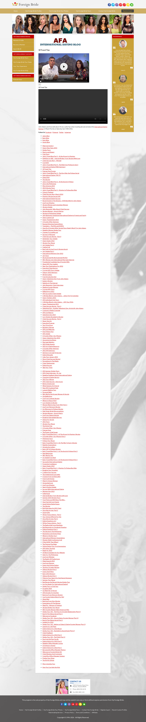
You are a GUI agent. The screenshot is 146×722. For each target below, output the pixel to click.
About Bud (45, 599)
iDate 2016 (45, 177)
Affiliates (95, 712)
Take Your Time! (47, 367)
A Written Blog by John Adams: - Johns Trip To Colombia (60, 296)
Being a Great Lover (48, 384)
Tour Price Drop (47, 325)
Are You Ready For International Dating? (55, 584)
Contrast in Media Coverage (51, 310)
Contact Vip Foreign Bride (107, 11)
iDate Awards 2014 (48, 561)
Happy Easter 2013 (48, 466)
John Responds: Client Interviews (52, 285)
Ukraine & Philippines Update (51, 213)
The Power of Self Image (50, 432)
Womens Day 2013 (48, 491)
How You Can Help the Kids (51, 667)
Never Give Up (47, 321)
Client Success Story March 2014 (52, 194)
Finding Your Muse (48, 658)
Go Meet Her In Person (49, 590)
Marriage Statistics (48, 342)
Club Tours (45, 154)
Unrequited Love (47, 483)
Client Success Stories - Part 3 (51, 306)
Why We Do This (47, 455)
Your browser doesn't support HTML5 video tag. (73, 106)
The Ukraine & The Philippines (51, 531)
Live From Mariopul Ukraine (51, 407)
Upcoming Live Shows (49, 340)
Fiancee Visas (17, 79)
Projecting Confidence (49, 464)
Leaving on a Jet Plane (49, 626)
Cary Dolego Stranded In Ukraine (52, 317)
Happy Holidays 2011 (49, 298)
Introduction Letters (48, 447)
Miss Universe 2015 (48, 186)
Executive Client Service (50, 268)
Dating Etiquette (47, 355)
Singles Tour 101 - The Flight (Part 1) (53, 637)
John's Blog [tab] (45, 136)
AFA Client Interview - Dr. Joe (51, 373)
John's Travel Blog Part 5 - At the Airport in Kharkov (58, 156)
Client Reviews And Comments (52, 654)
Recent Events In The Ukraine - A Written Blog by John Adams (61, 201)
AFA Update (46, 334)
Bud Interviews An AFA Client (51, 508)
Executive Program (48, 323)
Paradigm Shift (47, 588)
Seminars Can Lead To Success (51, 353)
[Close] (39, 84)
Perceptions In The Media (50, 361)
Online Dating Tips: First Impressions (54, 546)
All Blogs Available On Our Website (53, 552)
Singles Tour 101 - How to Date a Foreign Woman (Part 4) (60, 618)
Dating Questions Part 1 (50, 529)
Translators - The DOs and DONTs (53, 226)
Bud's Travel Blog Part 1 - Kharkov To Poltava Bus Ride (59, 468)
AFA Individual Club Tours (50, 300)
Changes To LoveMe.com (50, 232)
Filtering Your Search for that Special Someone (57, 578)
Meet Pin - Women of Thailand (52, 605)
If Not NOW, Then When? (50, 542)
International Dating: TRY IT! (51, 175)
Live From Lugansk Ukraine (50, 398)
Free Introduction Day (49, 277)
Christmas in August (48, 645)
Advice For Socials (48, 419)
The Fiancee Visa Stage (49, 544)
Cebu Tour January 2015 (50, 357)
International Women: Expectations (53, 538)
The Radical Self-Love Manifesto (52, 525)
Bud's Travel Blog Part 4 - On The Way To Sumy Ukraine (59, 443)
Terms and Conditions (83, 712)
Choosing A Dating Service (50, 377)
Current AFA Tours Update (50, 270)
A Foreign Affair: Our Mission (51, 336)
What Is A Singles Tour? (49, 536)
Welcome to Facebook (49, 616)
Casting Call (46, 247)
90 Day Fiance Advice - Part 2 (51, 514)
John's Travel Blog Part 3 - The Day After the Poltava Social (60, 173)
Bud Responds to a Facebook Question (54, 527)
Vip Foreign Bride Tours (83, 11)
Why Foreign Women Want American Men (55, 610)
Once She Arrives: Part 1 (50, 519)
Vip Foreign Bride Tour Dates (22, 62)
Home (16, 11)
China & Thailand (47, 192)
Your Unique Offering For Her (51, 517)
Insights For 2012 (47, 622)
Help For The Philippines (50, 555)
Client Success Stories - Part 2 (51, 319)
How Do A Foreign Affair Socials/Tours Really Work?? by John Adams (64, 228)
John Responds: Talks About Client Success (55, 209)
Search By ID (17, 49)
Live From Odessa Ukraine (50, 415)
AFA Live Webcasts (48, 329)
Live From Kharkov (48, 203)
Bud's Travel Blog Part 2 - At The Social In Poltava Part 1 (59, 460)
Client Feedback (47, 633)
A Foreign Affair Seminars (50, 222)
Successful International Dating (52, 462)
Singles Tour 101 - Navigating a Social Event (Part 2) (58, 631)
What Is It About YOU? (49, 400)
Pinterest (55, 132)
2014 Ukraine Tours (48, 188)
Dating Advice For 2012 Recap (52, 629)
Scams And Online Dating (50, 565)
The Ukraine (46, 179)
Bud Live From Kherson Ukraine (52, 595)
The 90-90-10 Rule (48, 660)
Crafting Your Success (49, 472)
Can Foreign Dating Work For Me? (53, 597)
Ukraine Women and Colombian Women (55, 205)
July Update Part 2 (48, 245)
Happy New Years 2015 (49, 148)
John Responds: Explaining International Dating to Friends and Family (64, 215)
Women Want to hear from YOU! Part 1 (54, 405)
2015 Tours (46, 422)
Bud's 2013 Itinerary (48, 574)
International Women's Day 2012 (52, 253)
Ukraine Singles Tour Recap (51, 607)
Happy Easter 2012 (48, 241)
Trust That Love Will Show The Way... (53, 500)
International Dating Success (51, 198)
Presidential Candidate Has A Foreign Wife (55, 262)
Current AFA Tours (48, 289)
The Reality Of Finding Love (51, 559)
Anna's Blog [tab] (46, 142)
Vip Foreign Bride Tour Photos (58, 11)
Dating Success (47, 365)
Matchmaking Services (56, 712)
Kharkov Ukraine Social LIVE (51, 196)
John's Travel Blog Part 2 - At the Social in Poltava (57, 182)
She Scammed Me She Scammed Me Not (54, 258)
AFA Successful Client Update (51, 293)
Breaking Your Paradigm (50, 470)
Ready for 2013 (47, 550)
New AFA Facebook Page (50, 388)
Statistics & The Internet (49, 283)
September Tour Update (49, 239)
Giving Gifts (46, 512)
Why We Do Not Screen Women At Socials (55, 394)
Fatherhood (46, 493)
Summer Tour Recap (48, 580)
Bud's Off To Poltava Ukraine (51, 449)
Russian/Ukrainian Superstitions (52, 224)
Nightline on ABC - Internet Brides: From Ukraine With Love (61, 158)
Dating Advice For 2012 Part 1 (52, 647)
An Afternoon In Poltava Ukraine (52, 409)
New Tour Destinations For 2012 (52, 266)
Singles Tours (46, 150)
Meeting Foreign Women (50, 287)
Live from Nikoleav (48, 557)
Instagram (68, 132)
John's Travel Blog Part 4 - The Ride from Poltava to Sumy (60, 165)
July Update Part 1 (48, 251)
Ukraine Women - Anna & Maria (52, 413)
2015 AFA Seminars (48, 350)
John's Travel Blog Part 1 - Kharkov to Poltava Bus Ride (59, 190)
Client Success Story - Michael (51, 160)
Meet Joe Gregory (48, 146)
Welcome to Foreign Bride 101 (52, 652)
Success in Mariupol (48, 234)
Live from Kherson (48, 563)
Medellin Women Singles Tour (51, 230)
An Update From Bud (49, 457)
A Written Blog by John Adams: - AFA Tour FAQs (57, 302)
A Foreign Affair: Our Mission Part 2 (53, 436)
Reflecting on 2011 (48, 291)
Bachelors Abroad (48, 327)
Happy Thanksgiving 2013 (50, 220)
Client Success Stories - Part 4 (51, 236)
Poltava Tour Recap (48, 441)
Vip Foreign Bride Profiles (33, 11)
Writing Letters (47, 274)
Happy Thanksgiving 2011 (50, 304)
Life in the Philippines (49, 184)
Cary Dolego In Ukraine (49, 403)
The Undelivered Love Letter (51, 474)
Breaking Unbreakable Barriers (52, 417)
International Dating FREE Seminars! (53, 167)
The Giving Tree (47, 426)
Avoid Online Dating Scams (51, 504)
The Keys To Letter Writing (50, 567)
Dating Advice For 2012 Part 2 (52, 641)
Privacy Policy (69, 712)
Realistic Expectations (49, 445)
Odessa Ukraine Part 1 (49, 576)
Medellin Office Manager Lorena (52, 643)
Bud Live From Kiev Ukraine (51, 601)
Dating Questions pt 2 (49, 521)
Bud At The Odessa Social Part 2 (52, 620)
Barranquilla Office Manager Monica (53, 650)
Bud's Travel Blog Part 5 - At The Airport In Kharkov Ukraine (61, 434)
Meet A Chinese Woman (50, 481)
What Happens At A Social (50, 386)
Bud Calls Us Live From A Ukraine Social (55, 249)
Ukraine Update (47, 207)
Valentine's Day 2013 (49, 315)
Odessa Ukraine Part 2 (49, 569)
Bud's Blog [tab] (45, 138)
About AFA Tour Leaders (50, 264)
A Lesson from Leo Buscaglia (51, 476)
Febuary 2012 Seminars (49, 272)
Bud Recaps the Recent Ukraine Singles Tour (56, 582)
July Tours (45, 255)
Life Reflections (47, 396)
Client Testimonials (48, 363)
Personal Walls (47, 392)
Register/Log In (127, 11)
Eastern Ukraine (47, 281)
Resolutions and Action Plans (51, 533)
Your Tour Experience (20, 66)
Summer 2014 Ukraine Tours (51, 498)
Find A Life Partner (48, 479)
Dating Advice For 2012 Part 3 (52, 635)
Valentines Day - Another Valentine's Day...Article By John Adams (62, 308)
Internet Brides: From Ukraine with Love (55, 495)
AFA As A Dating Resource (50, 346)
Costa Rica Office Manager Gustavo (53, 656)
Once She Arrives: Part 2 (50, 510)
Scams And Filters (48, 571)
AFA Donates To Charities (50, 593)
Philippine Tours (47, 438)
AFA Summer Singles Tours (50, 371)
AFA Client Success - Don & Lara (52, 381)
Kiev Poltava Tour (48, 331)
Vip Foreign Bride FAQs (20, 70)
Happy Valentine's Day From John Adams (55, 279)
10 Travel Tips (46, 169)
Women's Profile (18, 40)
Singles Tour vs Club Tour (50, 586)
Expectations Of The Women (51, 603)
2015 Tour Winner (48, 379)
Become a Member (19, 44)
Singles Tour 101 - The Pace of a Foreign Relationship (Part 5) (61, 612)
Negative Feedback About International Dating (57, 375)
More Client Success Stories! (51, 359)
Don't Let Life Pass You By (50, 639)
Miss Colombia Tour (48, 664)
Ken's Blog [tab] (45, 140)
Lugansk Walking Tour (49, 390)
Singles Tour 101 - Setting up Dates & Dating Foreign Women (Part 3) (63, 624)
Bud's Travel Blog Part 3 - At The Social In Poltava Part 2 (59, 451)
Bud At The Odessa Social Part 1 (52, 614)
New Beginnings (47, 453)
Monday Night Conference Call (52, 540)
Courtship (45, 162)
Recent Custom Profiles (119, 710)
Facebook (48, 132)
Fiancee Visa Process (49, 171)
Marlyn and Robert (48, 152)
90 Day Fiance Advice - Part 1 (51, 523)
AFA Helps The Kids (48, 548)
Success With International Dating (53, 489)
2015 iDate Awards (48, 344)
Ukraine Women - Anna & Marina (52, 211)
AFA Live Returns (47, 312)
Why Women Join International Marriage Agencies (58, 260)
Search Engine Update (49, 487)
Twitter (61, 132)
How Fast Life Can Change (50, 502)
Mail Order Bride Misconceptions (53, 411)
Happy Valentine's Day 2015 (51, 338)
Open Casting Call (48, 217)
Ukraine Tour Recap (48, 243)
